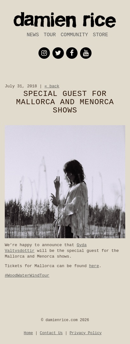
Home (28, 333)
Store (100, 35)
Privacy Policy (86, 333)
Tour (50, 35)
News (33, 35)
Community (74, 35)
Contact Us (51, 333)
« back (51, 86)
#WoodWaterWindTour (27, 275)
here (94, 266)
